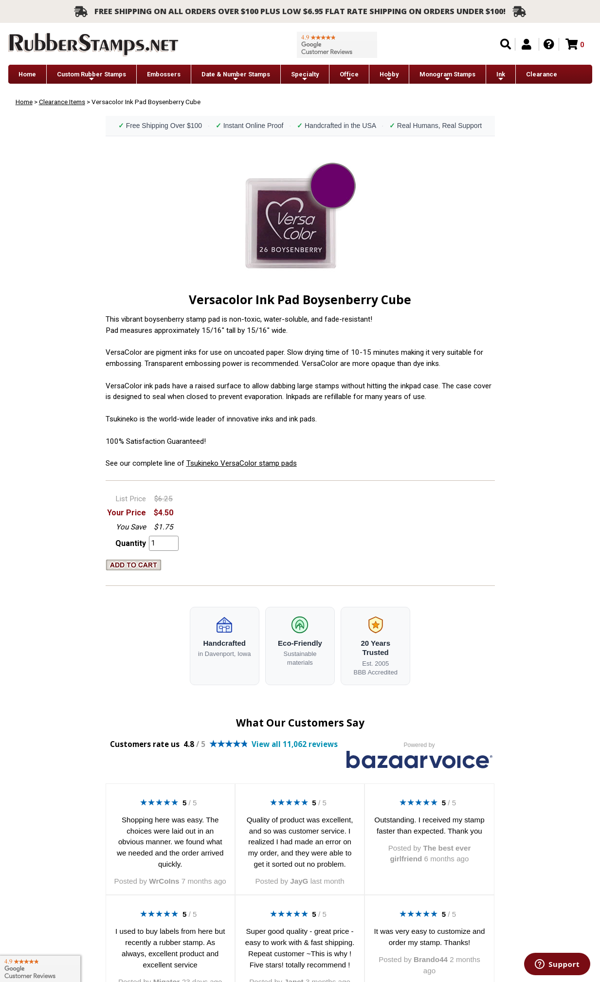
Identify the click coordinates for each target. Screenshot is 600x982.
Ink (500, 77)
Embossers (164, 74)
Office (349, 77)
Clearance (541, 74)
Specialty (305, 77)
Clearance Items (62, 102)
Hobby (389, 77)
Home (27, 74)
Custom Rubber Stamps (91, 77)
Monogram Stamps (447, 77)
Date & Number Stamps (235, 77)
